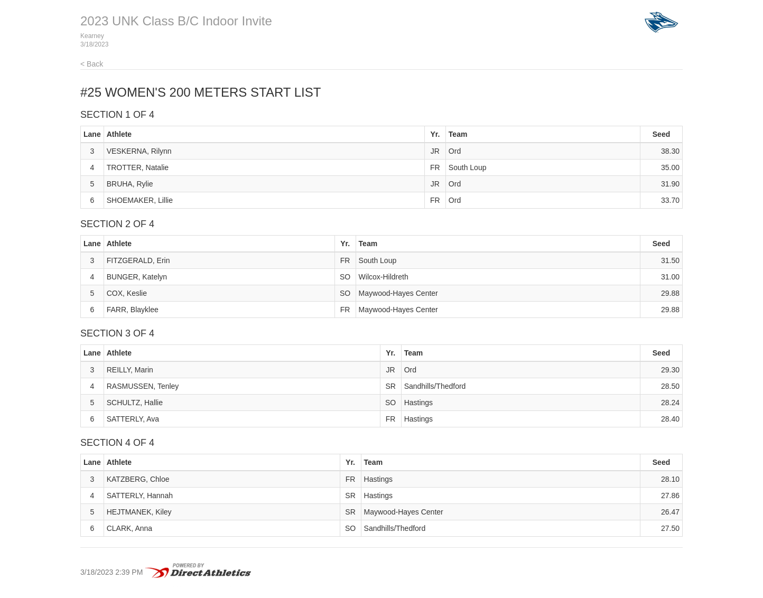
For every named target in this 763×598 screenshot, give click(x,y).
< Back (91, 64)
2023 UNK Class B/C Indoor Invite (176, 21)
